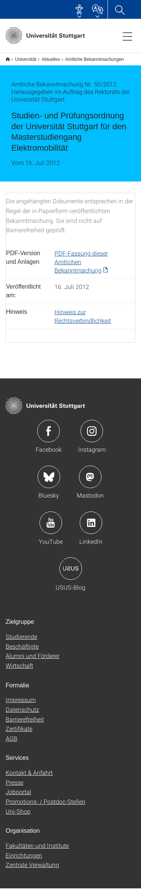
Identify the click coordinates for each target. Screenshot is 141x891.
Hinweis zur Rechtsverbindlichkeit (83, 318)
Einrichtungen (24, 858)
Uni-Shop (18, 814)
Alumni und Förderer (32, 658)
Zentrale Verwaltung (32, 867)
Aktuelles (47, 56)
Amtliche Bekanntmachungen (90, 56)
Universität (21, 56)
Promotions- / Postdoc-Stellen (45, 804)
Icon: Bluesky (49, 479)
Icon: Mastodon (90, 479)
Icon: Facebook (48, 433)
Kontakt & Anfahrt (29, 775)
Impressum (21, 702)
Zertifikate (19, 731)
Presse (14, 785)
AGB (11, 741)
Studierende (21, 639)
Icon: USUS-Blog (70, 571)
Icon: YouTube (50, 525)
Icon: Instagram (91, 433)
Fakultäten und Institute (37, 848)
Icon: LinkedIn (91, 525)
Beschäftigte (22, 649)
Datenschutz (22, 712)
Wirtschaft (19, 668)
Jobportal (18, 794)
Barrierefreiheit (25, 722)
